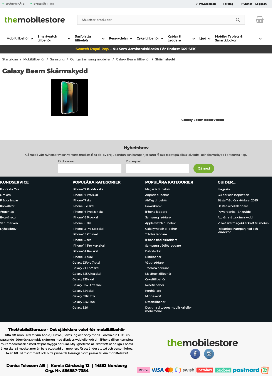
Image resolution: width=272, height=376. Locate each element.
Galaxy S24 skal (83, 290)
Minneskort (153, 296)
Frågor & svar (9, 200)
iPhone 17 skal (82, 200)
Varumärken (9, 223)
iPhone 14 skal (82, 257)
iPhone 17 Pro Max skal (88, 189)
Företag (228, 3)
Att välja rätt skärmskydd (235, 217)
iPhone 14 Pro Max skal (88, 245)
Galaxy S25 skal (83, 279)
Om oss (5, 195)
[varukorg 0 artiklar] (260, 19)
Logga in (261, 3)
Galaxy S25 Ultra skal (86, 273)
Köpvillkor (7, 206)
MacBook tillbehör (158, 273)
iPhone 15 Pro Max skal (88, 228)
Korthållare (153, 290)
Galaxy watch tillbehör (161, 228)
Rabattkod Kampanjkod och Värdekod (238, 230)
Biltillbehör (153, 257)
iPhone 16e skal (83, 206)
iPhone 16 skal (82, 223)
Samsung (57, 59)
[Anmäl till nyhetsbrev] (203, 168)
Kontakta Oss (9, 189)
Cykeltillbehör (155, 279)
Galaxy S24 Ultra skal (87, 285)
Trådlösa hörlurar (157, 268)
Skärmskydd (165, 59)
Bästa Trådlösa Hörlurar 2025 (238, 200)
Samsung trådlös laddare (163, 245)
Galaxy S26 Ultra (83, 296)
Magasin (224, 189)
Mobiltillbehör (34, 59)
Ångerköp (7, 211)
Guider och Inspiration (233, 195)
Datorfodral (153, 251)
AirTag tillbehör (156, 200)
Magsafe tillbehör (157, 189)
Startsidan (10, 59)
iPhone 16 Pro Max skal (88, 211)
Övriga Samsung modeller (90, 59)
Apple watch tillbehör (160, 223)
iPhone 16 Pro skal (85, 217)
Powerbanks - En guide (234, 211)
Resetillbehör (154, 285)
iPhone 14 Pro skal (85, 251)
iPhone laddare (156, 211)
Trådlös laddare (156, 234)
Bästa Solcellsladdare (233, 206)
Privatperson (207, 3)
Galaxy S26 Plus (83, 302)
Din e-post (134, 161)
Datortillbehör (155, 302)
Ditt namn (66, 161)
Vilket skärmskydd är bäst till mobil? (243, 223)
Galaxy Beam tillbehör (133, 59)
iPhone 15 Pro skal (85, 234)
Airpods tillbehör (157, 195)
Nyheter (246, 3)
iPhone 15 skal (82, 240)
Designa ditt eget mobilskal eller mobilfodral (168, 309)
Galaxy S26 (80, 307)
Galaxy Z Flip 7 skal (85, 268)
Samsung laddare (158, 217)
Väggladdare (154, 262)
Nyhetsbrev (8, 228)
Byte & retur (8, 217)
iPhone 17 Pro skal (85, 195)
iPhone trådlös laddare (161, 240)
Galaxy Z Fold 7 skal (86, 262)
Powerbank (153, 206)
